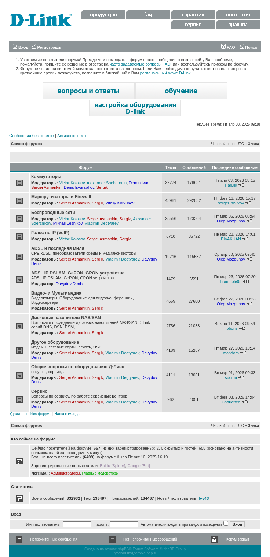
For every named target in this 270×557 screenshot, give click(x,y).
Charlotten (231, 402)
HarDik (231, 185)
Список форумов (26, 144)
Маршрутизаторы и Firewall (61, 196)
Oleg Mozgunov (231, 221)
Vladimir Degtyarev (102, 223)
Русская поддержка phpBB (134, 553)
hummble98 (230, 281)
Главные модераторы (100, 473)
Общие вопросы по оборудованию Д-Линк (77, 366)
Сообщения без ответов (31, 135)
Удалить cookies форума (30, 414)
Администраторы (65, 473)
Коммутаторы (46, 176)
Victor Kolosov (71, 183)
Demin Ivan (139, 183)
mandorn (231, 353)
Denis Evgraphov (79, 187)
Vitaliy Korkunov (119, 203)
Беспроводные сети (53, 212)
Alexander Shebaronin (107, 183)
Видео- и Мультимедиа (56, 293)
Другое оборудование (55, 342)
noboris (230, 328)
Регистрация (47, 47)
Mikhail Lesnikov (68, 223)
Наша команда (67, 414)
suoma (231, 377)
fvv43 (203, 498)
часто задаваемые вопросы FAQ (140, 64)
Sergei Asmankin (46, 187)
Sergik (102, 187)
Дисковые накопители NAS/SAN (66, 317)
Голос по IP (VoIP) (50, 232)
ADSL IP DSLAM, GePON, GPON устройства (77, 273)
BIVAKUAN (231, 239)
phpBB (123, 549)
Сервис (39, 391)
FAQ (228, 47)
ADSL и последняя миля (57, 248)
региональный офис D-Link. (166, 73)
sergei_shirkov (231, 203)
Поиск (248, 47)
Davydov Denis (69, 283)
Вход (20, 47)
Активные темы (71, 135)
